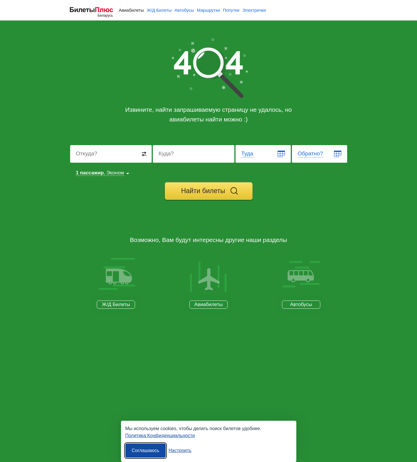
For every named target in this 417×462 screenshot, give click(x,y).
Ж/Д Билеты (159, 10)
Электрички (254, 10)
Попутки (231, 10)
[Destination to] (194, 154)
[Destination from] (111, 154)
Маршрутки (208, 10)
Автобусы (184, 10)
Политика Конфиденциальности (160, 435)
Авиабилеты (131, 10)
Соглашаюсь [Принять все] (145, 450)
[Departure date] (263, 154)
